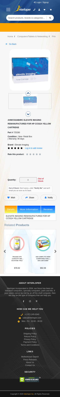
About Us (30, 362)
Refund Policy (30, 336)
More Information (29, 209)
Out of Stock (41, 180)
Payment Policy (30, 342)
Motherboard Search (30, 357)
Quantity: (12, 180)
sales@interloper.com (32, 318)
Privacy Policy (30, 339)
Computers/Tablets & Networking (32, 36)
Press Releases (30, 360)
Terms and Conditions (30, 345)
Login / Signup (41, 2)
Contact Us (30, 365)
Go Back (11, 44)
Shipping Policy (29, 334)
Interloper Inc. (29, 394)
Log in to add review (33, 148)
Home (10, 36)
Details (11, 209)
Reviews (48, 209)
